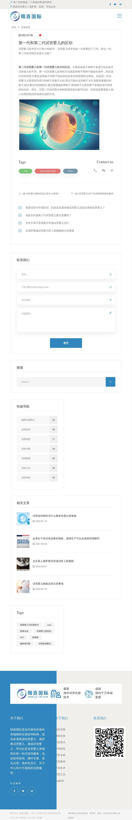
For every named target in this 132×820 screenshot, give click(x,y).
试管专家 (60, 755)
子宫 (25, 171)
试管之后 (60, 774)
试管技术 (60, 767)
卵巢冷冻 (24, 631)
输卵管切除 (25, 643)
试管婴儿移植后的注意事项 (48, 584)
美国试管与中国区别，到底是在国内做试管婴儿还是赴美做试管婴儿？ (65, 207)
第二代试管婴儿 (28, 67)
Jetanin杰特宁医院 (48, 171)
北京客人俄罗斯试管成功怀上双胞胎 (53, 561)
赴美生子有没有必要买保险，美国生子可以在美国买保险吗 (66, 538)
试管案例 (60, 761)
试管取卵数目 (45, 643)
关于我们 (61, 718)
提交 (66, 342)
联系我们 (100, 718)
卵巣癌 (35, 637)
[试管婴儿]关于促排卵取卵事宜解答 (95, 193)
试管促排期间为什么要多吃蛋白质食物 (54, 516)
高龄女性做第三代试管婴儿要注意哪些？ (48, 215)
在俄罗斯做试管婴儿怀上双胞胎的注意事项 (49, 230)
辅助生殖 (60, 735)
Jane (49, 625)
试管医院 (60, 748)
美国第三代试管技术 (29, 625)
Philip (70, 171)
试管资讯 (60, 742)
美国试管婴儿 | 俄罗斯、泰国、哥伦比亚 (33, 6)
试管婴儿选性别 (44, 631)
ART (22, 637)
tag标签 (59, 780)
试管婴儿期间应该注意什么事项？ (43, 193)
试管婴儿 (52, 71)
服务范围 (60, 729)
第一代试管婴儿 (48, 67)
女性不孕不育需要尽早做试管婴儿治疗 (47, 223)
